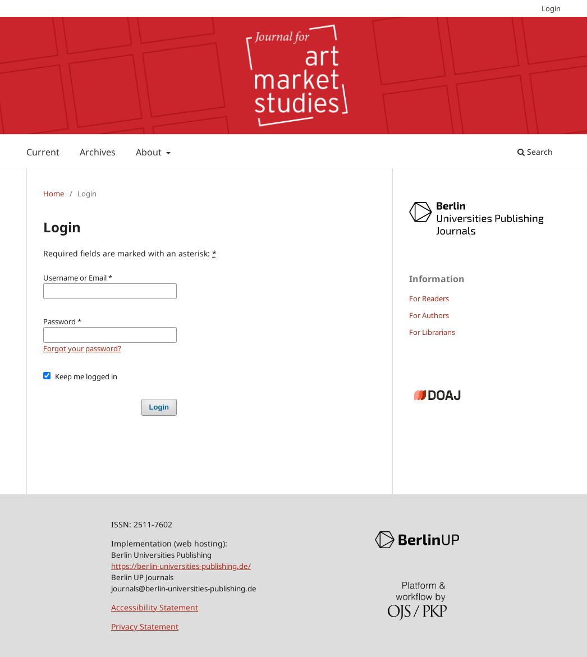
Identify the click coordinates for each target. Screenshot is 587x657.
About (150, 152)
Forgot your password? (82, 348)
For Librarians (432, 332)
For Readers (429, 298)
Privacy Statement (144, 626)
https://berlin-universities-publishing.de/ (181, 566)
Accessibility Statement (154, 607)
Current (42, 152)
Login (551, 8)
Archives (98, 152)
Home (53, 194)
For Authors (429, 315)
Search (535, 151)
